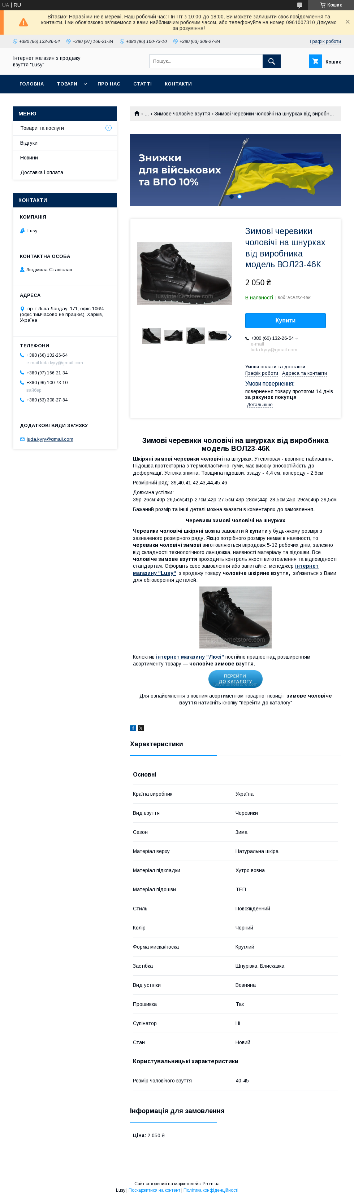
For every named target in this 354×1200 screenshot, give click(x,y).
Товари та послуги (42, 128)
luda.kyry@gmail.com (50, 439)
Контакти (178, 84)
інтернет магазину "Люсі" (190, 657)
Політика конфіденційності (211, 1190)
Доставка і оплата (41, 172)
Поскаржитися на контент (154, 1190)
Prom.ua (211, 1183)
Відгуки (29, 143)
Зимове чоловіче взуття (182, 114)
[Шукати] (272, 61)
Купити (286, 320)
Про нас (109, 84)
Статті (142, 84)
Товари (67, 84)
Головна (32, 84)
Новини (29, 158)
